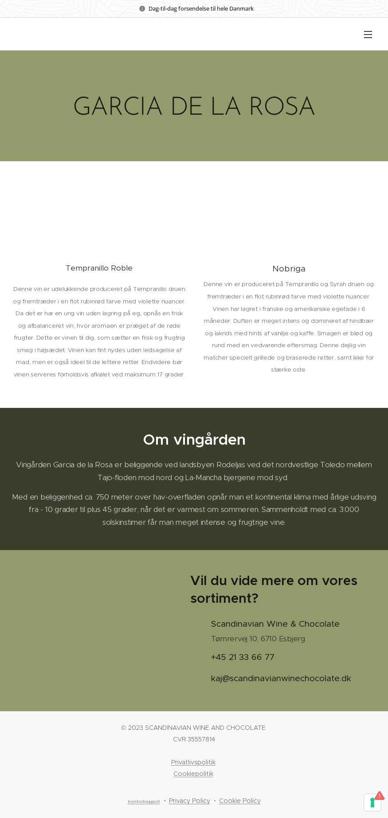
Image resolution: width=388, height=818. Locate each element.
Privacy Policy (189, 801)
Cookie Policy (240, 801)
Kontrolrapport (144, 801)
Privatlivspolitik (193, 762)
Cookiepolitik (193, 774)
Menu (368, 34)
